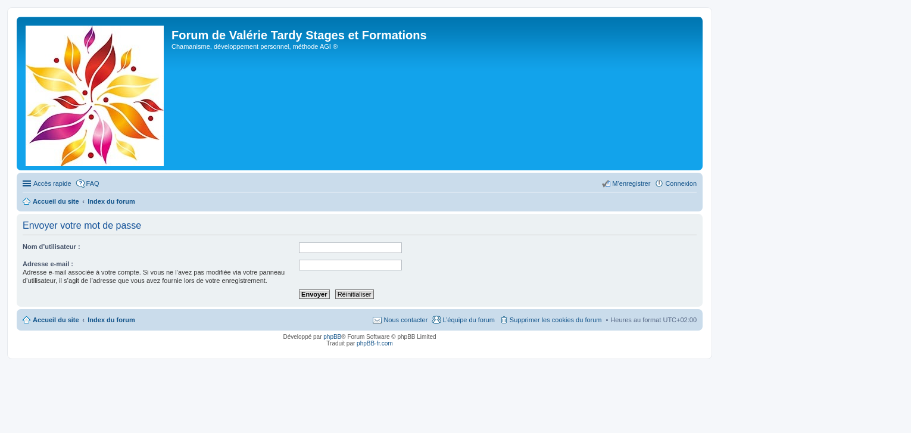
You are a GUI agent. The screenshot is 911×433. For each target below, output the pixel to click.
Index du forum (111, 319)
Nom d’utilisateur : (51, 246)
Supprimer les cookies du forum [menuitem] (556, 319)
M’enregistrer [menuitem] (631, 183)
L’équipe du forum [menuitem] (468, 319)
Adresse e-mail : (48, 263)
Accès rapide (52, 183)
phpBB (332, 337)
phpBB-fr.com (375, 343)
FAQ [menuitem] (92, 183)
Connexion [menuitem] (681, 183)
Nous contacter (405, 319)
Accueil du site (56, 319)
